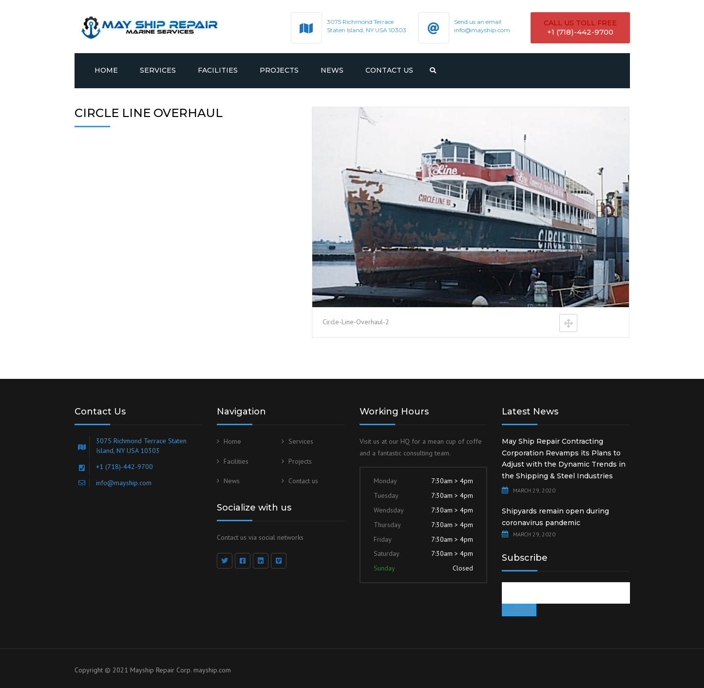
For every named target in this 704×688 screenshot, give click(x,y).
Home (106, 70)
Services (158, 70)
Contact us (389, 70)
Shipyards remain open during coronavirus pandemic (555, 517)
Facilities (218, 70)
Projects (279, 70)
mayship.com (212, 670)
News (332, 70)
